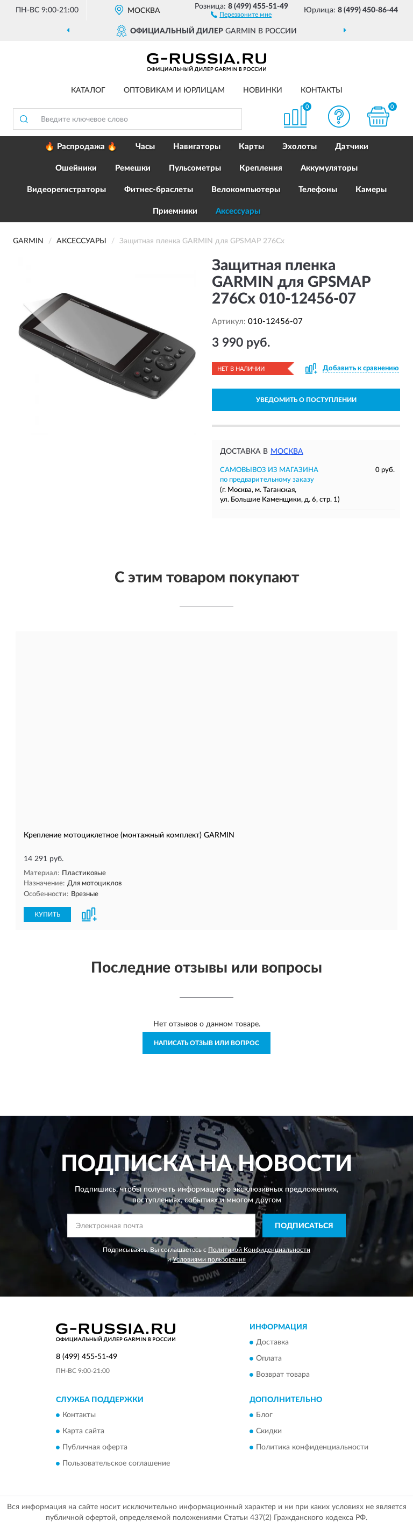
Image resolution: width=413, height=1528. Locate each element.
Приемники (175, 211)
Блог (264, 1415)
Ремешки (133, 168)
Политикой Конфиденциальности (259, 1249)
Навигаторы (196, 147)
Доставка (272, 1342)
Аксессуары (238, 211)
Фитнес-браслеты (158, 190)
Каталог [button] (88, 90)
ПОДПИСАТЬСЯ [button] (304, 1225)
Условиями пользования (209, 1258)
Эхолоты (299, 147)
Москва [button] (286, 451)
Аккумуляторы (329, 168)
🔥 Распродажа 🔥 (81, 147)
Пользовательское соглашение (116, 1463)
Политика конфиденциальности (312, 1447)
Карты (251, 147)
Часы (145, 147)
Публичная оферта (94, 1447)
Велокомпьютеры (245, 190)
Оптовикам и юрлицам (174, 90)
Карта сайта (83, 1431)
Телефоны (317, 190)
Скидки (269, 1431)
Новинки (262, 90)
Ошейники (76, 168)
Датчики (351, 147)
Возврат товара (283, 1374)
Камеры (371, 190)
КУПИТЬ (47, 913)
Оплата (269, 1358)
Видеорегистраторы (66, 190)
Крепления (260, 168)
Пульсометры (195, 168)
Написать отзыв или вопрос (206, 1042)
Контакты (322, 90)
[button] (241, 14)
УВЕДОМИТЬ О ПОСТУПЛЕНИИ (306, 400)
